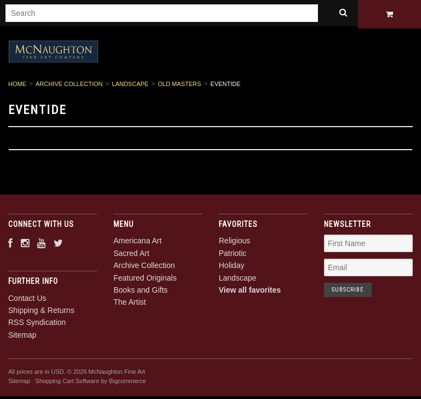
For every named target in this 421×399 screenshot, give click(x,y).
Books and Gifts (140, 291)
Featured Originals (145, 279)
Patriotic (233, 254)
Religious (235, 242)
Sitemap (22, 336)
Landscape (130, 86)
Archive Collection (69, 86)
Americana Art (137, 242)
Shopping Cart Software (67, 382)
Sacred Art (131, 254)
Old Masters (179, 86)
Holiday (231, 267)
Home (17, 86)
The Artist (129, 304)
